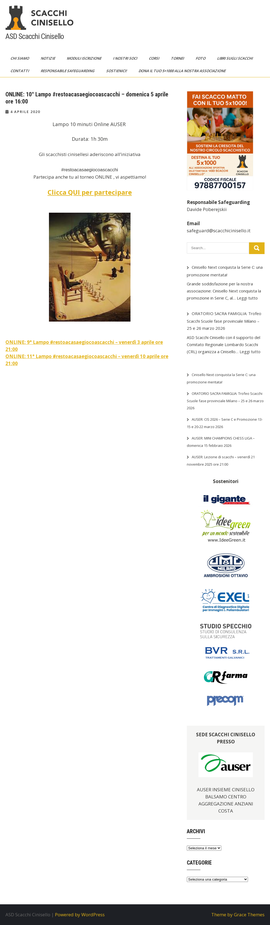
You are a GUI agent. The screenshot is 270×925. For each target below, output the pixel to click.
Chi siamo (20, 58)
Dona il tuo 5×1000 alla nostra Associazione (182, 70)
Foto (201, 58)
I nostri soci (126, 58)
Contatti (20, 70)
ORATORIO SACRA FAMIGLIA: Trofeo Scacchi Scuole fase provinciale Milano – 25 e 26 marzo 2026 (224, 321)
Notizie (48, 58)
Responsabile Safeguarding (68, 70)
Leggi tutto (247, 298)
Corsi (154, 58)
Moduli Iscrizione (84, 58)
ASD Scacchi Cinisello (34, 36)
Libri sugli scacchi (235, 58)
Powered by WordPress (80, 914)
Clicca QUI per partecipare (90, 192)
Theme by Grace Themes (238, 914)
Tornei (177, 58)
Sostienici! (117, 70)
